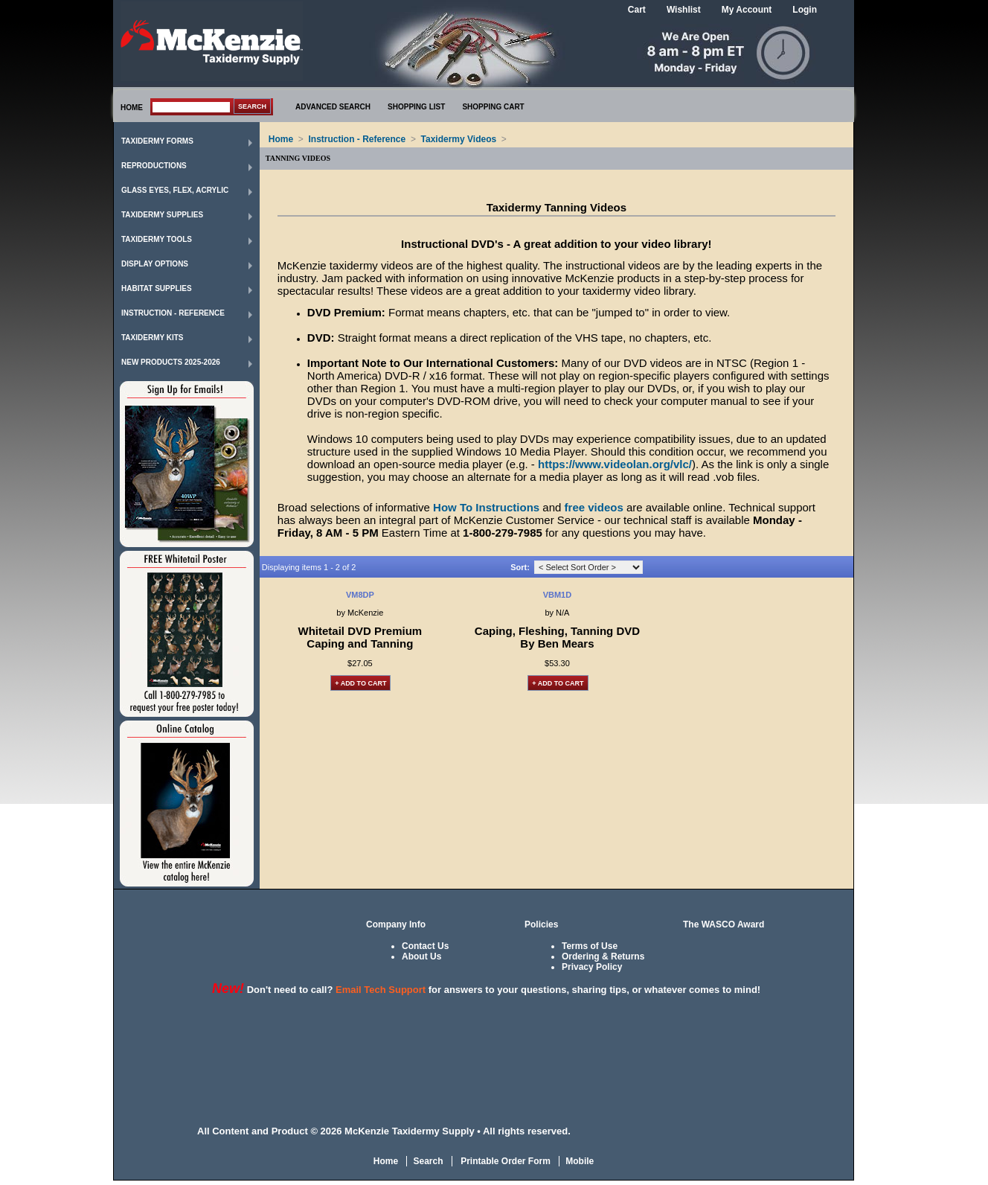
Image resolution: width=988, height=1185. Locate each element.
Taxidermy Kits (152, 337)
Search (428, 1161)
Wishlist (684, 9)
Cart (637, 9)
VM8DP (360, 594)
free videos (594, 507)
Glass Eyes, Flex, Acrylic (174, 190)
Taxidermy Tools (156, 239)
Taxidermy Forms (157, 141)
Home (281, 139)
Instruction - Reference (173, 313)
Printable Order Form (504, 1161)
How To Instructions (486, 507)
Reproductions (154, 166)
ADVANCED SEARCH (332, 107)
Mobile (579, 1161)
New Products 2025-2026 (170, 362)
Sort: (520, 567)
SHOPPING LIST (416, 107)
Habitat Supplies (156, 288)
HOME (132, 107)
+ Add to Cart (360, 683)
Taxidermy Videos (459, 139)
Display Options (154, 264)
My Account (747, 9)
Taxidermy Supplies (162, 215)
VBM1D (557, 594)
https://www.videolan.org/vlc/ (615, 464)
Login (804, 9)
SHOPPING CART (493, 107)
